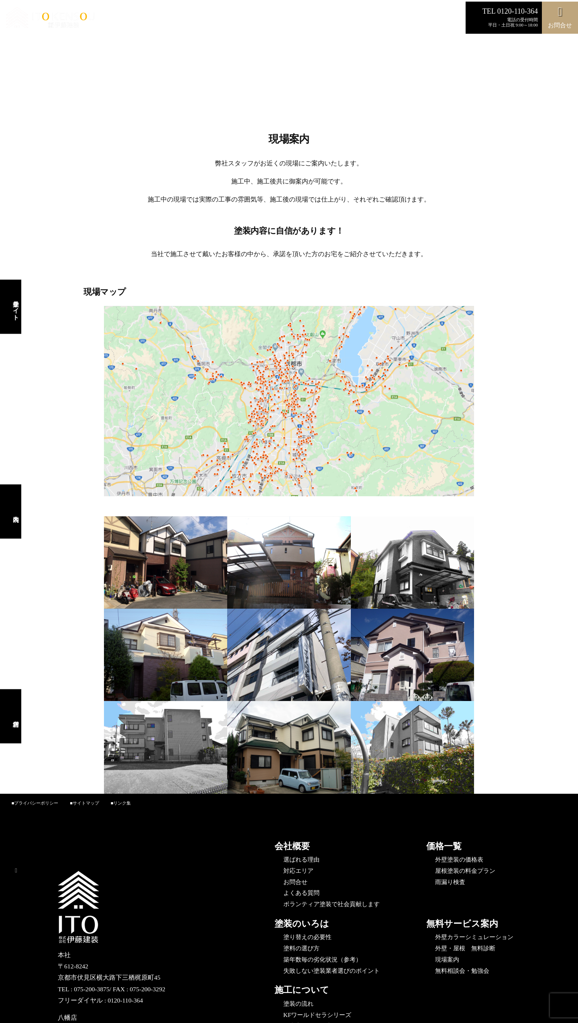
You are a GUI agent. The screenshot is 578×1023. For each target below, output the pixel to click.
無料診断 (274, 19)
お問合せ (339, 19)
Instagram (370, 19)
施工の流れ (306, 19)
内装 (430, 19)
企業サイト (403, 19)
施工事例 (244, 19)
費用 (151, 19)
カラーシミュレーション (195, 19)
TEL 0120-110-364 (510, 11)
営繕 (449, 19)
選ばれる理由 (121, 19)
